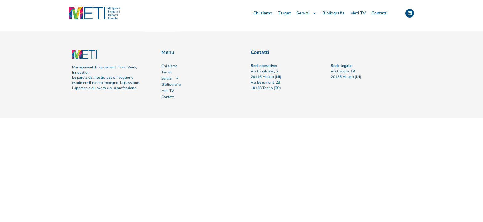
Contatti (379, 13)
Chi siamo (262, 13)
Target (284, 13)
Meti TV (358, 13)
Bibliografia (333, 13)
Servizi (306, 13)
